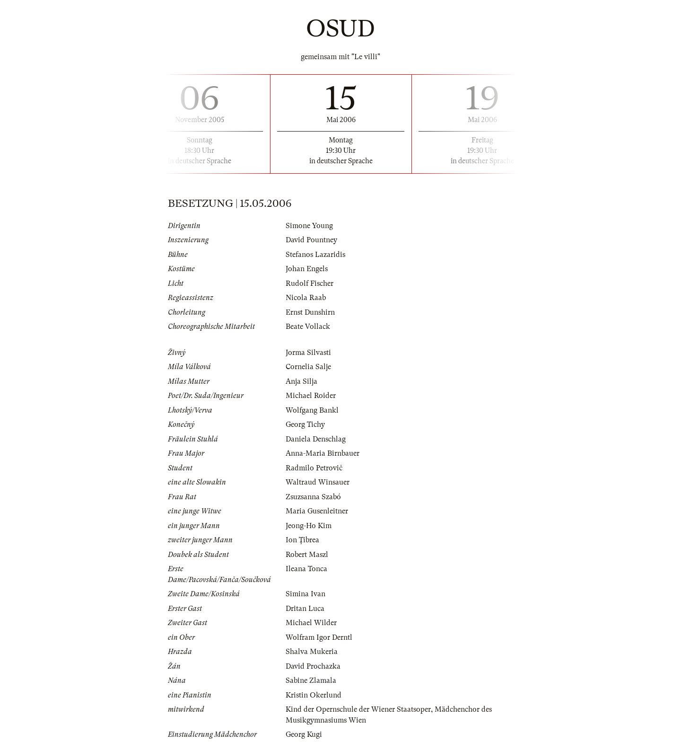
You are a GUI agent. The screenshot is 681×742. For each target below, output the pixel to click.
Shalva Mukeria (312, 651)
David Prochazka (313, 666)
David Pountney (311, 240)
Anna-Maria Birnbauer (322, 453)
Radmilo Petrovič (314, 468)
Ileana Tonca (306, 569)
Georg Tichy (305, 424)
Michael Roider (311, 395)
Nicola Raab (306, 297)
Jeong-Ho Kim (309, 525)
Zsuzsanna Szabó (313, 497)
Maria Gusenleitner (317, 511)
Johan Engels (307, 269)
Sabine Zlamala (311, 680)
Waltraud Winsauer (317, 482)
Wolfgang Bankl (312, 410)
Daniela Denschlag (316, 439)
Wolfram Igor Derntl (319, 637)
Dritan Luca (305, 608)
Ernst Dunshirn (310, 312)
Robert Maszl (307, 554)
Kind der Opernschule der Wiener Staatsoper (358, 709)
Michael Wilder (311, 622)
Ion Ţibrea (302, 540)
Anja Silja (301, 381)
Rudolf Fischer (309, 283)
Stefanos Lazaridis (315, 254)
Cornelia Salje (308, 366)
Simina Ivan (305, 594)
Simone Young (309, 225)
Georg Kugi (304, 734)
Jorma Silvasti (308, 352)
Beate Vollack (308, 326)
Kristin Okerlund (313, 695)
